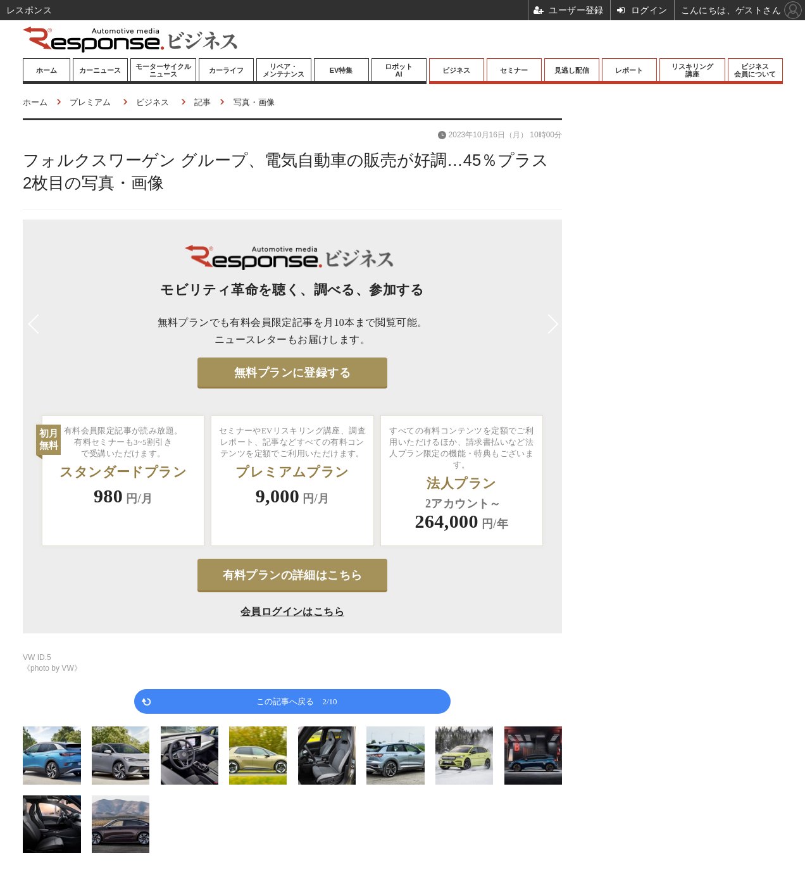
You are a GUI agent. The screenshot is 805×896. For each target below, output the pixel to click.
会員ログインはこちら (292, 611)
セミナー (514, 70)
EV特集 (341, 70)
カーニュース (100, 70)
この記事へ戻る (296, 701)
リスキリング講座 (692, 70)
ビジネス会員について (755, 70)
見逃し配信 (571, 70)
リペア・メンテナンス (283, 70)
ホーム (46, 70)
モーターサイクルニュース (163, 70)
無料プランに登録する (292, 372)
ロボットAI (399, 70)
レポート (629, 70)
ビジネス (456, 70)
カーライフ (226, 70)
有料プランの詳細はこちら (293, 575)
